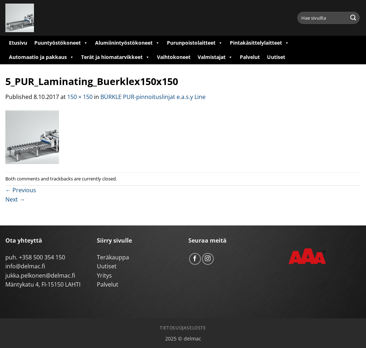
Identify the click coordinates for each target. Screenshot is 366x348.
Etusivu (18, 42)
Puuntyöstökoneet (61, 43)
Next (15, 199)
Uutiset (276, 57)
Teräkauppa (113, 257)
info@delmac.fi (25, 266)
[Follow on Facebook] (195, 259)
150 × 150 (80, 97)
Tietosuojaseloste (183, 328)
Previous (20, 190)
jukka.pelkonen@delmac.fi (40, 275)
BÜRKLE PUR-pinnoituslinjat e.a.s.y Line (153, 97)
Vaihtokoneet (174, 57)
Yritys (104, 275)
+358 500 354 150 (42, 257)
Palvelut (250, 57)
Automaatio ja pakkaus (41, 57)
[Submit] (353, 18)
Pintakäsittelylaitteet (259, 43)
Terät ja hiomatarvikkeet (115, 57)
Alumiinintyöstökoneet (127, 43)
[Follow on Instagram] (208, 259)
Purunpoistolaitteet (195, 43)
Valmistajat (215, 57)
